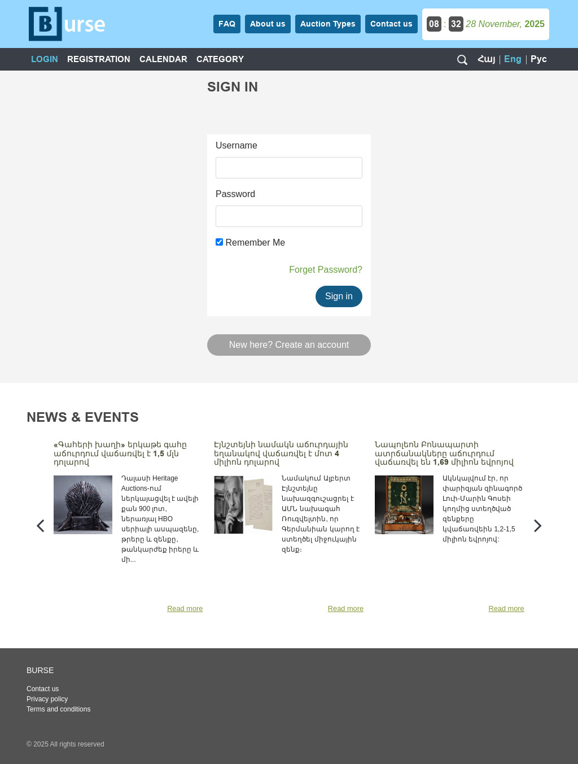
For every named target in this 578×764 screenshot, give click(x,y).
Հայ (486, 59)
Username (236, 145)
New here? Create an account (289, 345)
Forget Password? (325, 269)
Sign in (339, 296)
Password (235, 194)
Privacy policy (47, 699)
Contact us (43, 689)
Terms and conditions (58, 709)
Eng (513, 59)
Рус (539, 59)
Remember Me (250, 242)
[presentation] (40, 525)
